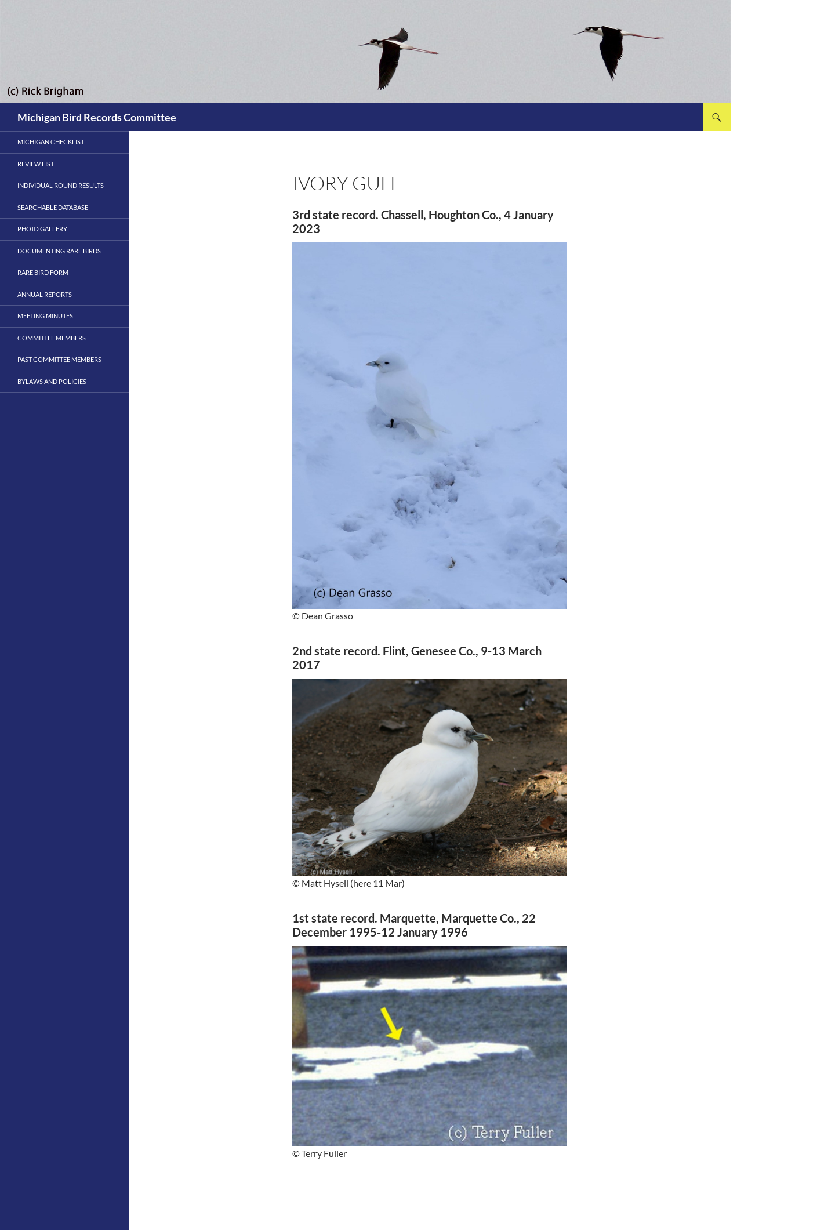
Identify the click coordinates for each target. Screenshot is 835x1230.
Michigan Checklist (50, 142)
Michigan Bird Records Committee (96, 117)
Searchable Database (52, 207)
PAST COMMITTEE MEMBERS (59, 359)
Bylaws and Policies (51, 381)
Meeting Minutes (45, 316)
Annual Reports (44, 294)
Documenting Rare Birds (59, 251)
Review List (35, 164)
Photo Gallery (42, 229)
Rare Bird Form (42, 272)
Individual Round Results (60, 185)
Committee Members (51, 338)
